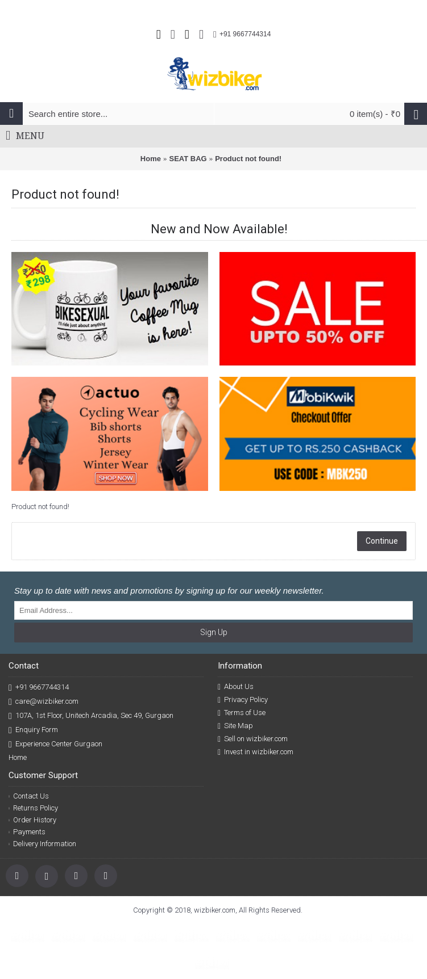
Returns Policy (33, 808)
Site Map (235, 725)
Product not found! (248, 158)
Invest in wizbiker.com (255, 752)
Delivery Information (42, 843)
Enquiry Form (33, 730)
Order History (32, 820)
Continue (382, 540)
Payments (27, 831)
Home (150, 158)
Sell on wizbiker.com (253, 738)
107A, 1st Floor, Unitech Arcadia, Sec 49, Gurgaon (91, 716)
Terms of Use (242, 712)
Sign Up (213, 632)
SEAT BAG (187, 158)
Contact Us (29, 796)
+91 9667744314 (39, 687)
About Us (236, 686)
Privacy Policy (243, 699)
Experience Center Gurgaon (55, 744)
